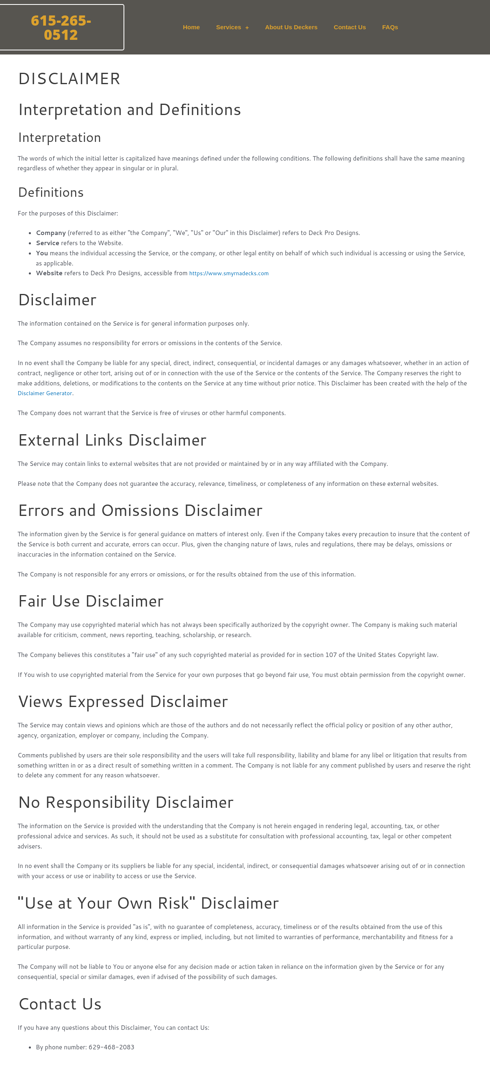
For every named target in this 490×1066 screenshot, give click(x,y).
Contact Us (350, 27)
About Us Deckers (291, 27)
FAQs (390, 27)
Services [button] (232, 27)
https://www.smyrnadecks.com (233, 273)
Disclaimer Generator (47, 393)
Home (191, 27)
